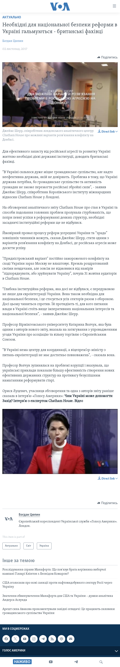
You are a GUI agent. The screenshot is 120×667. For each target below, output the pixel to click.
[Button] (107, 57)
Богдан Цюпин (12, 41)
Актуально (11, 17)
